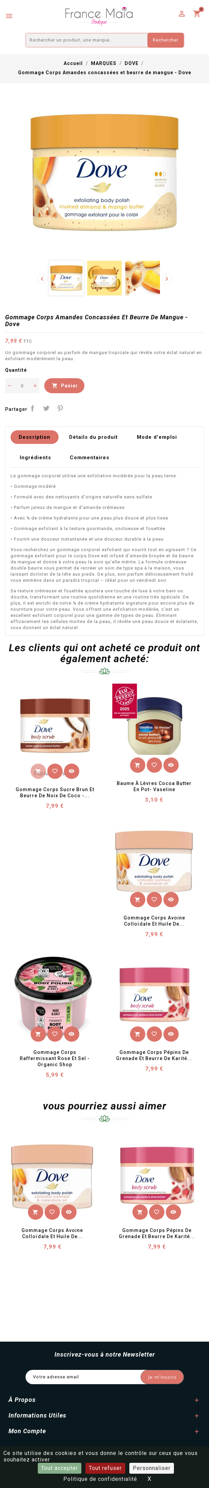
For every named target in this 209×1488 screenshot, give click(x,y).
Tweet (46, 408)
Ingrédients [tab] (35, 460)
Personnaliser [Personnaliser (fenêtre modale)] (152, 1468)
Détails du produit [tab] (93, 438)
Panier (64, 386)
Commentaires (90, 460)
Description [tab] (34, 438)
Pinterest (60, 408)
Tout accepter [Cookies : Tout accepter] (59, 1468)
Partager (32, 408)
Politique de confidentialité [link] (100, 1479)
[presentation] (42, 279)
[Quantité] (22, 385)
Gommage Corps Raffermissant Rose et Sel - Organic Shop (55, 1061)
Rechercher (165, 40)
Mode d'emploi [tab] (157, 438)
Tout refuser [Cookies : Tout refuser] (105, 1468)
